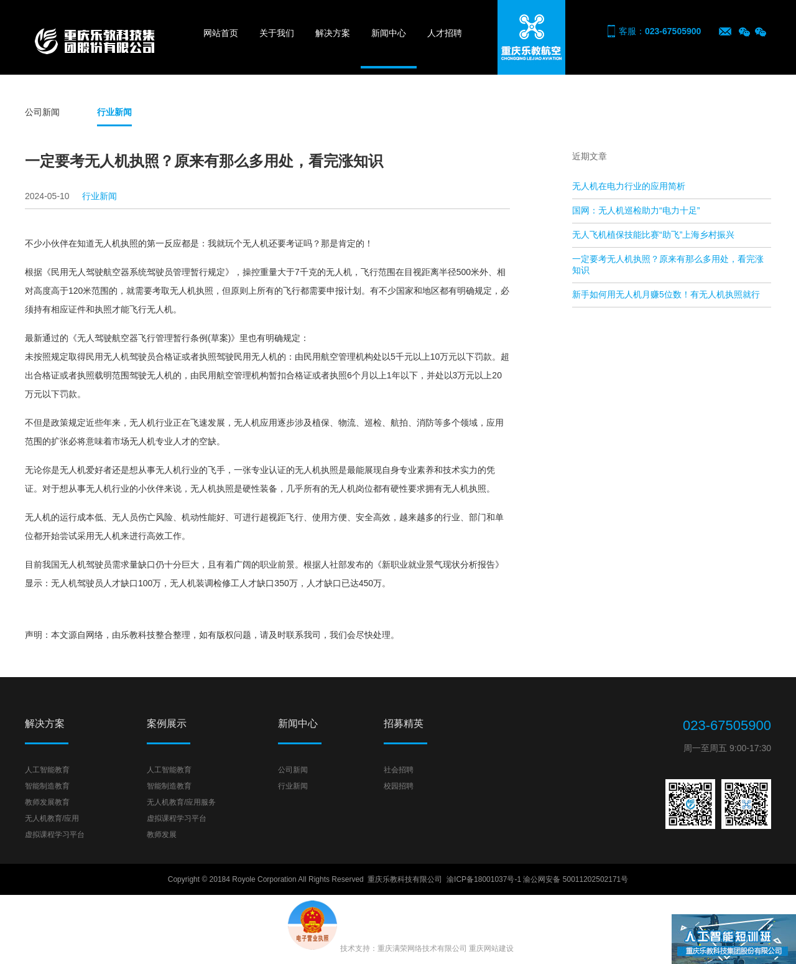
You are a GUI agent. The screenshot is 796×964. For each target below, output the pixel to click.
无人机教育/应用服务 (181, 802)
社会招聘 (399, 769)
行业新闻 (114, 112)
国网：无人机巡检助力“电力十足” (636, 210)
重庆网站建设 (491, 948)
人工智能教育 (47, 769)
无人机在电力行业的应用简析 (628, 186)
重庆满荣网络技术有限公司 (422, 948)
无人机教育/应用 (52, 818)
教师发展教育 (47, 802)
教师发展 (162, 834)
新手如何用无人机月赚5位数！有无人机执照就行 (666, 294)
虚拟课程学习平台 (55, 834)
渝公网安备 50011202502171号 (575, 879)
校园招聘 (399, 786)
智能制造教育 (47, 786)
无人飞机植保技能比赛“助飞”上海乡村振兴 (653, 235)
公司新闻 (42, 112)
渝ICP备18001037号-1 (484, 879)
